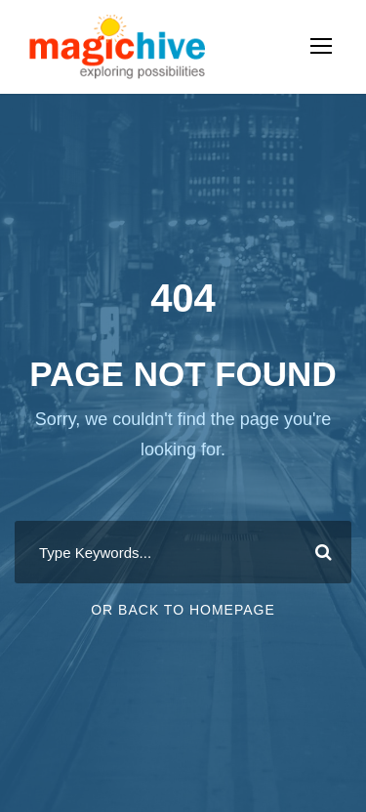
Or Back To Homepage (183, 610)
